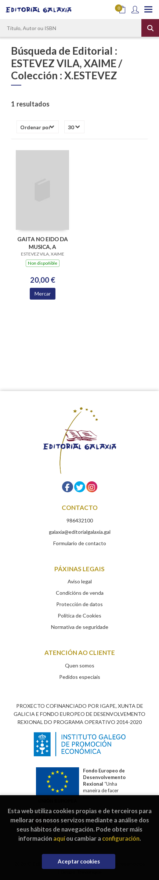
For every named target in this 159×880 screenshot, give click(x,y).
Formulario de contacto (79, 543)
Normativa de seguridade (79, 627)
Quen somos (79, 665)
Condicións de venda (80, 593)
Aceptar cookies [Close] (79, 861)
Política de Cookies (79, 615)
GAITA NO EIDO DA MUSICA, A (42, 243)
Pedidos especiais (79, 677)
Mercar (43, 293)
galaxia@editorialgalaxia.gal (80, 532)
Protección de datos (79, 604)
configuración (121, 838)
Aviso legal (80, 581)
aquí (59, 838)
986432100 (79, 520)
